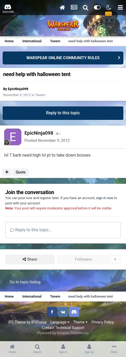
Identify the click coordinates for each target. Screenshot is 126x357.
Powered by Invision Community (63, 333)
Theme (80, 322)
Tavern (40, 95)
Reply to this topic (63, 112)
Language (60, 322)
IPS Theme (17, 322)
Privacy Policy (103, 322)
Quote (21, 172)
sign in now (104, 198)
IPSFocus (39, 322)
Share (30, 259)
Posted (47, 140)
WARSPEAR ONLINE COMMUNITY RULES (62, 57)
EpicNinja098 (18, 89)
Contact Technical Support (63, 328)
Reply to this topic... (31, 229)
